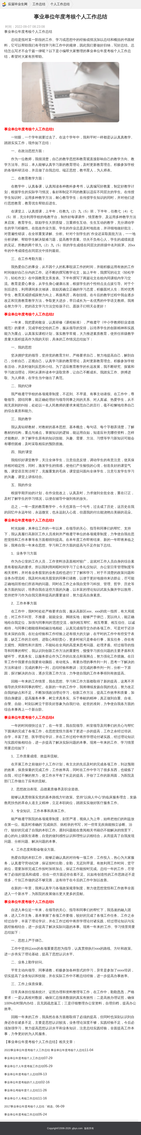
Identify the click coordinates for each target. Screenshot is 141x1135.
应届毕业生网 (17, 4)
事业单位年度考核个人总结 (21, 1074)
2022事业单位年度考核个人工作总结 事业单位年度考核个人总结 (44, 1050)
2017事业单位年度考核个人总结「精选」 (30, 1106)
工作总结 (38, 4)
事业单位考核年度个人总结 (21, 1090)
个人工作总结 (60, 4)
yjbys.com (77, 1128)
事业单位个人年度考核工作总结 (24, 1066)
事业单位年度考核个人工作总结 (24, 1058)
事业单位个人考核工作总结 (21, 1098)
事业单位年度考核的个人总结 (22, 1082)
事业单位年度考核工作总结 (21, 1114)
